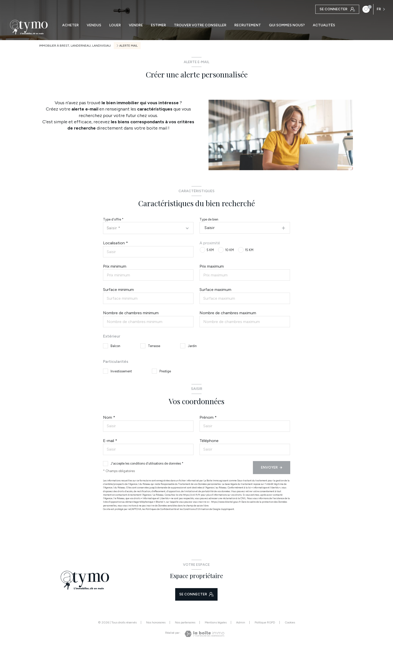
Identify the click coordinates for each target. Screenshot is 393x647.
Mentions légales (216, 622)
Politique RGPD (265, 622)
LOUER (115, 25)
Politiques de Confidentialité (161, 509)
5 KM (210, 250)
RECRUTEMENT (247, 25)
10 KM (229, 250)
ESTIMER (158, 25)
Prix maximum (212, 266)
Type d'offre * (113, 219)
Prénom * (208, 417)
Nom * (109, 417)
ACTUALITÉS (324, 25)
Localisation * (115, 243)
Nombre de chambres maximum (228, 312)
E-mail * (110, 440)
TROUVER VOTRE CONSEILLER (200, 25)
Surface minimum (118, 289)
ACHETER (70, 25)
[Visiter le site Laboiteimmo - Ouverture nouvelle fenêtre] (204, 634)
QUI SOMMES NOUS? (287, 25)
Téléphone (209, 440)
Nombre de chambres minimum (131, 312)
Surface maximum (215, 289)
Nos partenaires (185, 622)
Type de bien (209, 219)
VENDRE (136, 25)
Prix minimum (114, 266)
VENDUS (94, 25)
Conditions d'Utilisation (196, 509)
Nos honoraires (155, 622)
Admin (240, 622)
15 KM (249, 250)
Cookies (290, 622)
